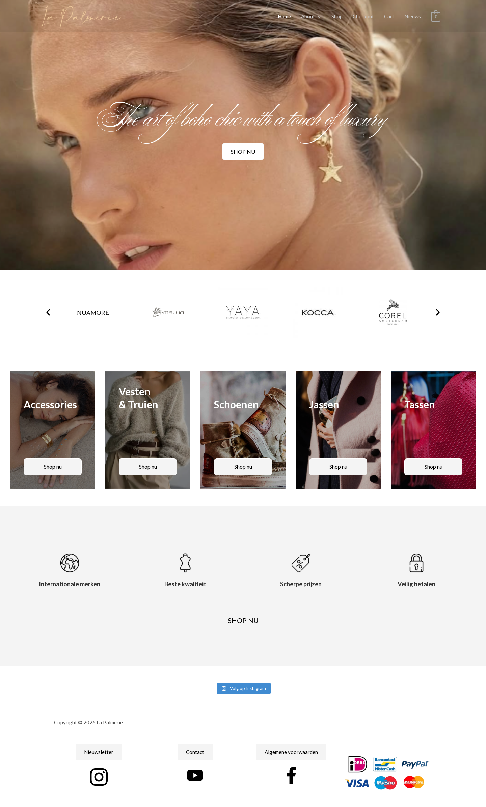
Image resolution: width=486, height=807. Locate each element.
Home (284, 16)
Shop (337, 16)
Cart (389, 16)
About (308, 16)
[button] (48, 312)
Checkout (363, 16)
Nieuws (413, 16)
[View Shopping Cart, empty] (435, 16)
